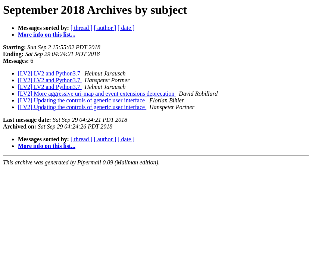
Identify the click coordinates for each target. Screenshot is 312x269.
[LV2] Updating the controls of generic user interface (82, 100)
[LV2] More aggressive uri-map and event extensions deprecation (97, 93)
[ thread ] (82, 28)
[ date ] (126, 28)
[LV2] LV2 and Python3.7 (50, 73)
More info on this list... (46, 34)
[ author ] (105, 28)
